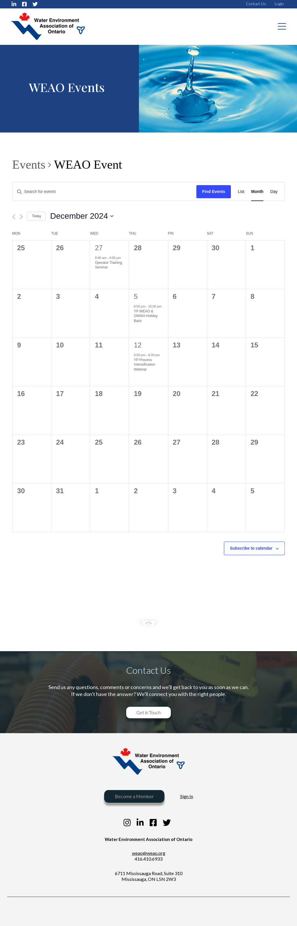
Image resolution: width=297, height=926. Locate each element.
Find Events (213, 191)
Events (28, 164)
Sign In (186, 796)
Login (279, 3)
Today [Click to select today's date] (36, 216)
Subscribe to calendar (251, 548)
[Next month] (21, 217)
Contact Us (256, 3)
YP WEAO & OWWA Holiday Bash (145, 316)
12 (138, 345)
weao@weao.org (148, 853)
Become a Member (134, 796)
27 (99, 248)
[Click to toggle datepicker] (81, 216)
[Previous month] (13, 217)
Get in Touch (148, 712)
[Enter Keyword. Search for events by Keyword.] (104, 192)
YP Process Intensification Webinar (144, 364)
